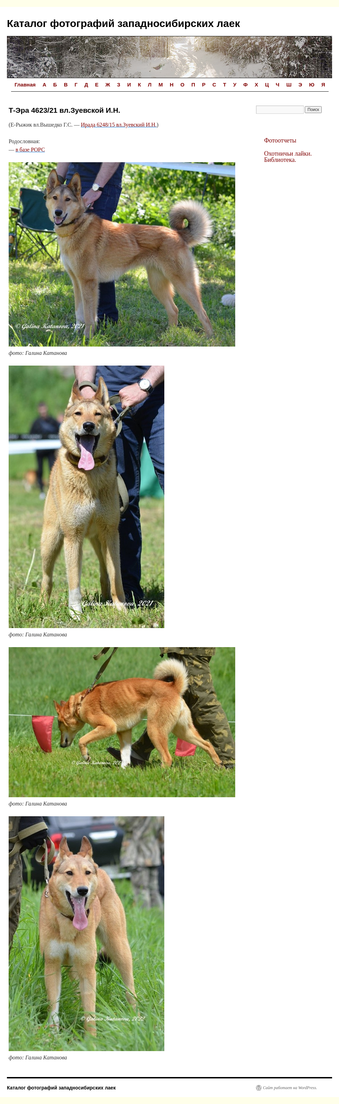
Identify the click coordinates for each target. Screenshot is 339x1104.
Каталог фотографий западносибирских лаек (123, 23)
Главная (25, 85)
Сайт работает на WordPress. (290, 1087)
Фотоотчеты (280, 140)
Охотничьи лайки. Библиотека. (288, 156)
